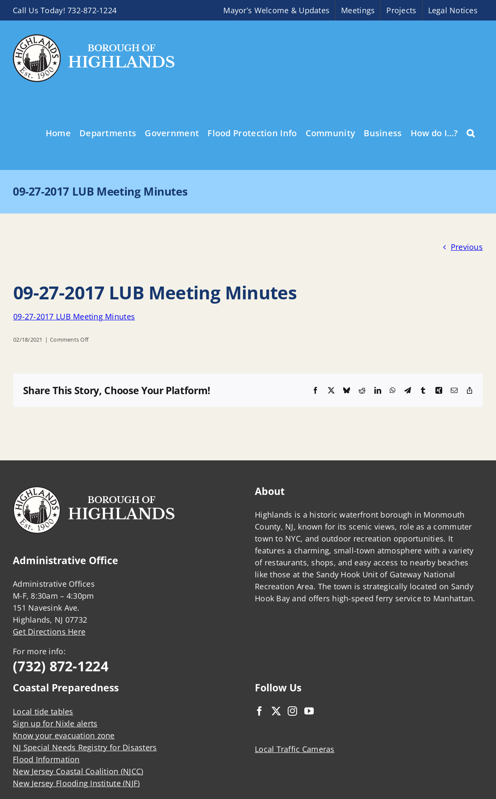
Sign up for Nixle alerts (55, 723)
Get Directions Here (49, 631)
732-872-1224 (92, 10)
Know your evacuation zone (64, 735)
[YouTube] (309, 711)
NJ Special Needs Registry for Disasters (85, 747)
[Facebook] (259, 711)
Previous (467, 247)
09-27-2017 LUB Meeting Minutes (74, 316)
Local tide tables (43, 711)
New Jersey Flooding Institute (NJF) (76, 783)
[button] (471, 132)
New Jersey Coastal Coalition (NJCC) (78, 771)
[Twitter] (276, 711)
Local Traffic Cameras (295, 749)
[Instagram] (292, 711)
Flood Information (46, 759)
